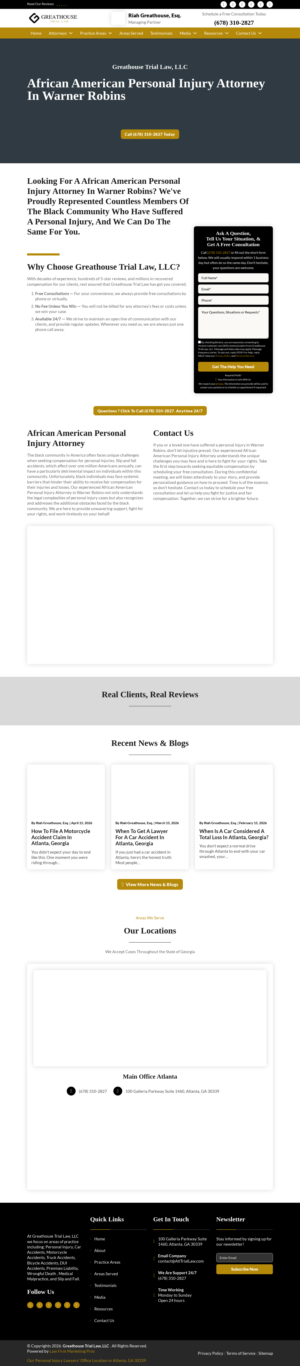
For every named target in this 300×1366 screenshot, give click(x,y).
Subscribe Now (244, 1269)
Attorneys (58, 33)
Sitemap (265, 1353)
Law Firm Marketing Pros (72, 1351)
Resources (213, 33)
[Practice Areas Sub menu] (110, 33)
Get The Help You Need (233, 366)
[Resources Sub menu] (227, 33)
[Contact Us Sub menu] (260, 33)
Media (185, 33)
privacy (220, 383)
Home (36, 33)
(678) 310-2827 (234, 22)
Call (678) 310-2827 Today (150, 134)
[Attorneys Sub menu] (71, 33)
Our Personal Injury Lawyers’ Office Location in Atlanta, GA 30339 (86, 1360)
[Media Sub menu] (195, 33)
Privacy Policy (223, 355)
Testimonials (161, 33)
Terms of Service (245, 355)
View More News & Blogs (150, 884)
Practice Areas (93, 33)
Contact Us (246, 33)
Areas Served (131, 33)
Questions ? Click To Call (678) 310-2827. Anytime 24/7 (150, 410)
